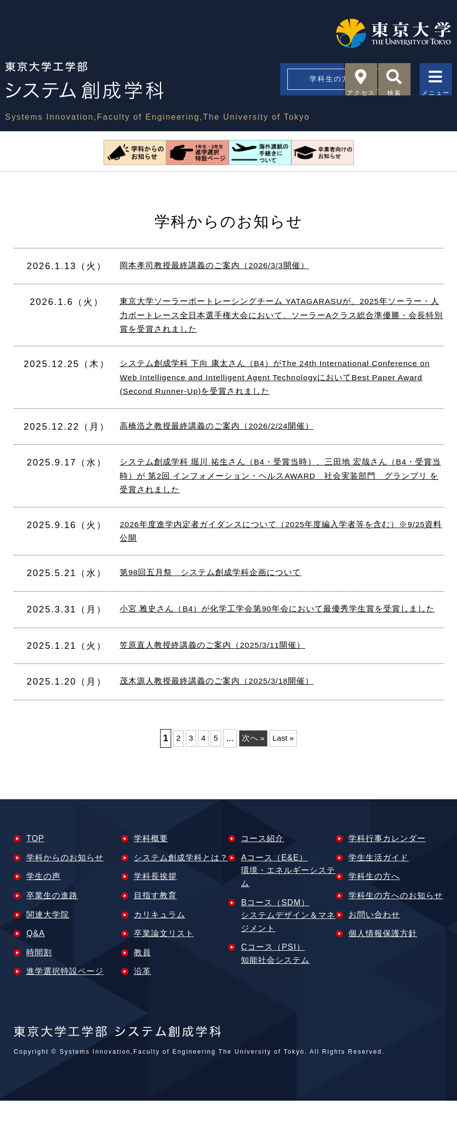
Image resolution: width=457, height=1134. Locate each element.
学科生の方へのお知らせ (395, 928)
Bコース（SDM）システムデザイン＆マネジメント (288, 948)
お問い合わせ (374, 947)
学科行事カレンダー (387, 871)
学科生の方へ (258, 82)
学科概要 (151, 871)
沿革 (142, 1004)
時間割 (39, 985)
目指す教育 (155, 928)
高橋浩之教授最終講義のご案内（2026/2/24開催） (228, 436)
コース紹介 (262, 871)
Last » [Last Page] (286, 771)
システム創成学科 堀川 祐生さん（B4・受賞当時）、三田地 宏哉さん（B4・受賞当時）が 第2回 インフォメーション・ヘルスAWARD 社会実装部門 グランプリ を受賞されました (279, 487)
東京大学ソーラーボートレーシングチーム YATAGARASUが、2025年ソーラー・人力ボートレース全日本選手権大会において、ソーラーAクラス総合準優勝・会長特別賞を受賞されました (281, 317)
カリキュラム (159, 947)
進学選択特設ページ (65, 1004)
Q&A (35, 966)
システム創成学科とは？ (181, 890)
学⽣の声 (43, 909)
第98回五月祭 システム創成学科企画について (221, 591)
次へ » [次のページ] (253, 771)
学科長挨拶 (155, 909)
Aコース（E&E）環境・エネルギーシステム (288, 903)
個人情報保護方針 (382, 966)
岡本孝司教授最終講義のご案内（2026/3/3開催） (226, 266)
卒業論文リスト (164, 966)
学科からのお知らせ (65, 890)
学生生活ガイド (378, 890)
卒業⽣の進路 (52, 928)
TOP (35, 871)
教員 (142, 985)
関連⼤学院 (47, 947)
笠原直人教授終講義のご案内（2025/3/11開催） (224, 679)
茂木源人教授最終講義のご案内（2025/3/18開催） (228, 715)
